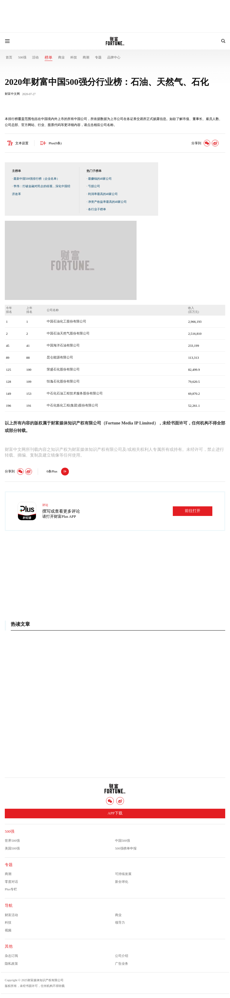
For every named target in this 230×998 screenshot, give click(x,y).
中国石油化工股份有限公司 (66, 321)
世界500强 (12, 841)
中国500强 (122, 841)
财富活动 (11, 915)
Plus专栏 (11, 889)
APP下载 (115, 813)
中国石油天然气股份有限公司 (68, 333)
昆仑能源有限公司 (60, 357)
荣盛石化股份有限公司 (63, 369)
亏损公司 (94, 186)
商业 (61, 57)
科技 (73, 57)
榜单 (48, 57)
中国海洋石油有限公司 (63, 345)
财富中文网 (12, 94)
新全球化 (121, 881)
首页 (9, 57)
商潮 (86, 57)
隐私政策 (11, 963)
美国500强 (12, 848)
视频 (8, 930)
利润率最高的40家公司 (103, 194)
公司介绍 (121, 956)
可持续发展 (123, 874)
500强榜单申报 (126, 848)
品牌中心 (113, 57)
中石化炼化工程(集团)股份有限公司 (72, 405)
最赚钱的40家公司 (100, 179)
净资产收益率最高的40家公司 (107, 201)
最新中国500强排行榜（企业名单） (36, 179)
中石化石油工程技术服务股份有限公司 (75, 393)
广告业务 (121, 963)
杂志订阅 (11, 956)
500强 (22, 57)
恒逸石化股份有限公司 (63, 381)
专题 (98, 57)
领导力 (120, 923)
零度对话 (11, 881)
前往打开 (192, 511)
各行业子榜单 (97, 209)
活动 (35, 57)
